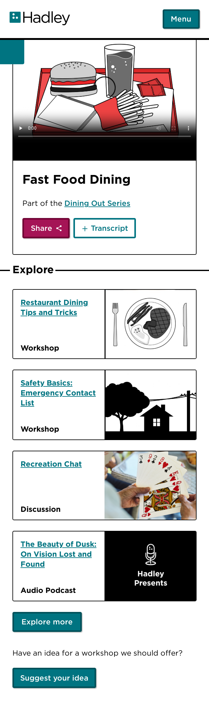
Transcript (109, 228)
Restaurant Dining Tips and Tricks (54, 307)
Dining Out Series (97, 203)
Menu (181, 18)
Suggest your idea (54, 677)
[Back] (12, 52)
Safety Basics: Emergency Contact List (58, 392)
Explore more (47, 621)
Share (41, 228)
